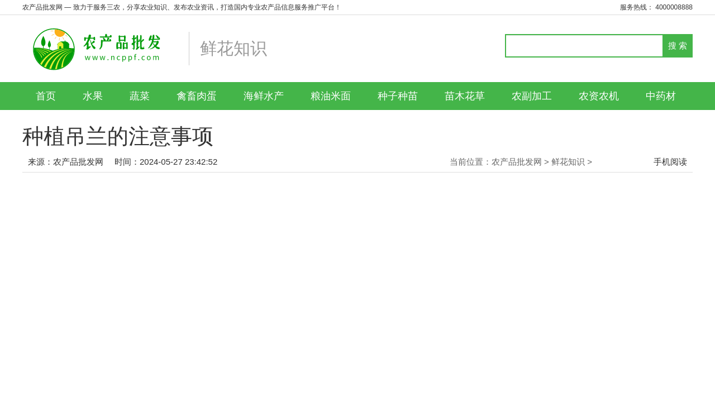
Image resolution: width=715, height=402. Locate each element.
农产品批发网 (78, 161)
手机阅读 (670, 161)
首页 (46, 96)
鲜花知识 (568, 161)
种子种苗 (398, 96)
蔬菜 (140, 96)
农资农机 (599, 96)
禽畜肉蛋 (197, 96)
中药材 (661, 96)
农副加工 (532, 96)
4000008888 (674, 7)
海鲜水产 (264, 96)
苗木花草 (465, 96)
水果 (93, 96)
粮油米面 (331, 96)
